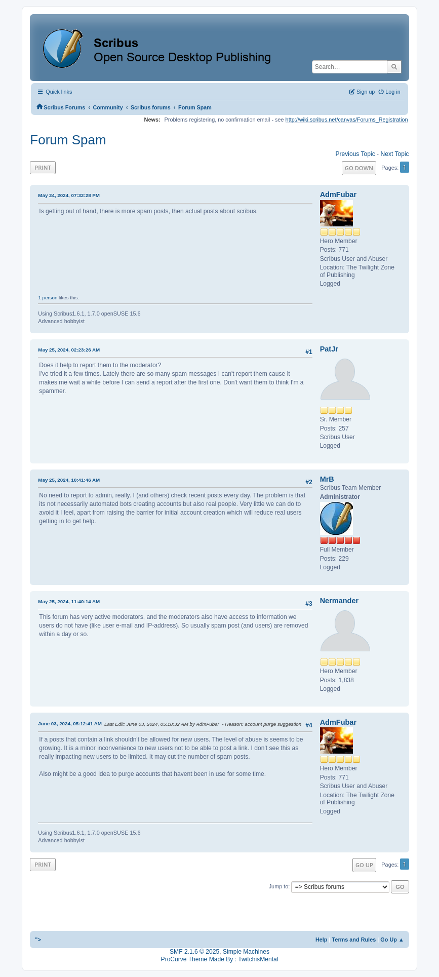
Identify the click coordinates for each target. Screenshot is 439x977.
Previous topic (355, 154)
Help (321, 939)
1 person (47, 297)
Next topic (394, 154)
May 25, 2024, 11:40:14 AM (69, 601)
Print (42, 167)
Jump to (279, 886)
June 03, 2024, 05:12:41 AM (70, 723)
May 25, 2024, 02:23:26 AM (69, 350)
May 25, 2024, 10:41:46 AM (69, 480)
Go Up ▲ (392, 939)
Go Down (359, 168)
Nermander (339, 601)
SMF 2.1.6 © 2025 (194, 951)
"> (38, 939)
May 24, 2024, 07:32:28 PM (69, 195)
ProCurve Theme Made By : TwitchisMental (219, 959)
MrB (327, 479)
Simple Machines (246, 951)
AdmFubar (338, 194)
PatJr (329, 349)
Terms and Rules (354, 939)
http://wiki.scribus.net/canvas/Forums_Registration (347, 119)
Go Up (364, 865)
